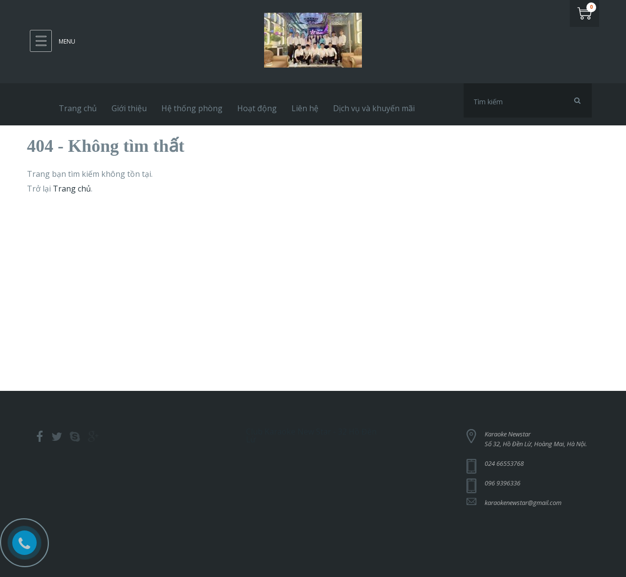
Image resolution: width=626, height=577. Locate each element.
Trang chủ (72, 188)
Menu (67, 41)
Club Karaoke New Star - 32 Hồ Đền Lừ (311, 433)
